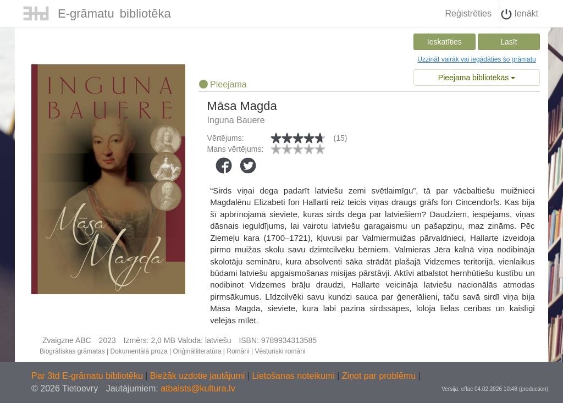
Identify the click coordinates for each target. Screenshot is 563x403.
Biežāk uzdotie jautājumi (198, 375)
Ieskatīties (444, 41)
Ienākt (519, 14)
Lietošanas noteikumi (294, 375)
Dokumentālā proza (139, 351)
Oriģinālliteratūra (197, 351)
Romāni (238, 351)
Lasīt (508, 41)
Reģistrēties (468, 13)
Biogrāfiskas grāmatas (72, 351)
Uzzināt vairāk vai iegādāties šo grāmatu (476, 59)
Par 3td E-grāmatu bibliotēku (88, 375)
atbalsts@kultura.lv (198, 388)
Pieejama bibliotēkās (476, 77)
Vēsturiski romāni (280, 351)
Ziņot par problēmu (379, 375)
